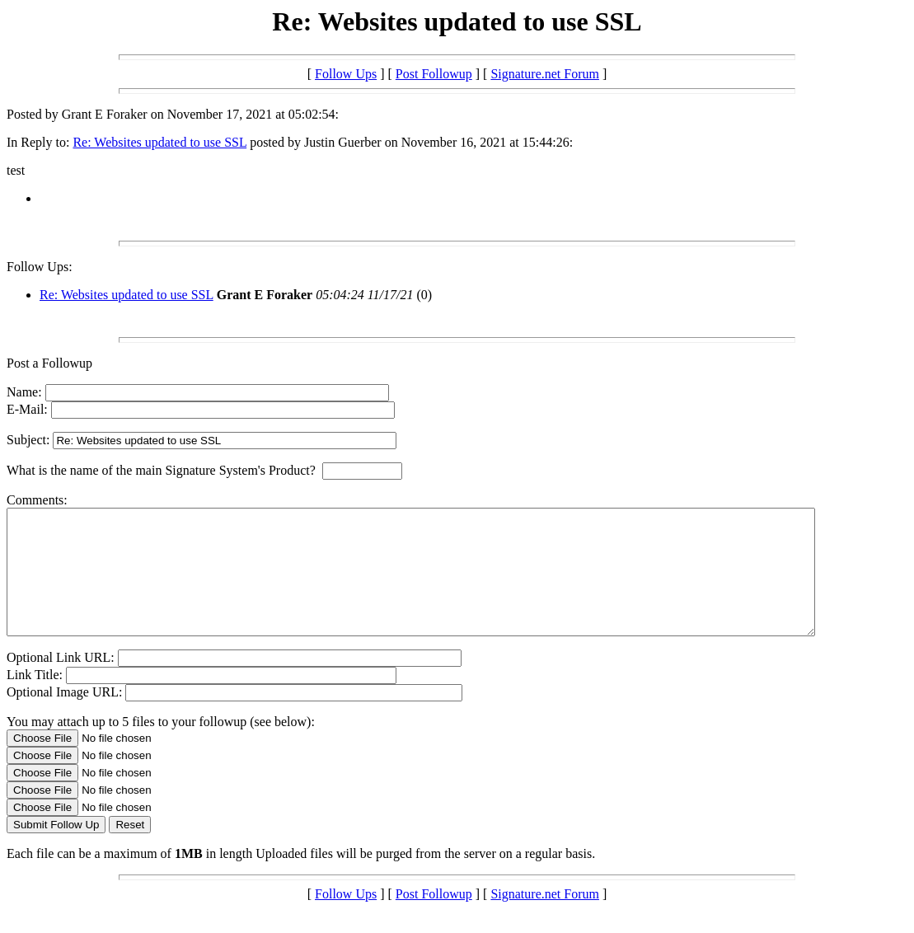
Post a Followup (49, 363)
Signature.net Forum (544, 74)
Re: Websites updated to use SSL (159, 142)
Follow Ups (346, 74)
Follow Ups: (40, 267)
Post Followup (434, 74)
